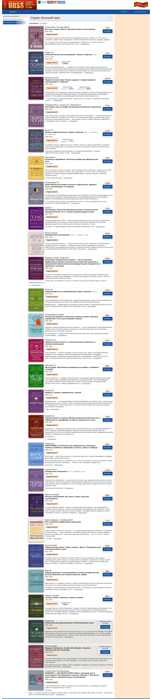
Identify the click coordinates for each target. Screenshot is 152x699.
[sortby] (48, 23)
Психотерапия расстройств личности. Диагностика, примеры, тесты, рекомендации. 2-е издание (71, 186)
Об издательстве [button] (45, 6)
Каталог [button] (13, 12)
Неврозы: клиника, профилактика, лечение (63, 393)
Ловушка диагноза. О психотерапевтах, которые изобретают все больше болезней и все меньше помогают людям (72, 574)
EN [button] (51, 2)
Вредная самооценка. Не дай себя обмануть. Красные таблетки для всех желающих (67, 649)
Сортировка (33, 23)
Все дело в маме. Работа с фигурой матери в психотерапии (70, 29)
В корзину (107, 31)
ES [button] (48, 2)
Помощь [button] (124, 12)
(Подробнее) (85, 44)
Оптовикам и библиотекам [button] (120, 6)
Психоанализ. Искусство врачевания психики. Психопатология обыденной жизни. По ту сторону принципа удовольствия (71, 211)
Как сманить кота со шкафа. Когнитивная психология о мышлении (73, 107)
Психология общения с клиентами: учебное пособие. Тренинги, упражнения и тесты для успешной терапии (71, 318)
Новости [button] (78, 6)
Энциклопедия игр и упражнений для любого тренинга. (71, 292)
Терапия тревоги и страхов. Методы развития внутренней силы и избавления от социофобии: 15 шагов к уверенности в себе (72, 419)
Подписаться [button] (68, 6)
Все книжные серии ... (12, 22)
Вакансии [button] (88, 6)
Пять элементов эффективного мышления (63, 522)
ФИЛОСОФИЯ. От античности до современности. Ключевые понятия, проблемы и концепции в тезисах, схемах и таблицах (71, 447)
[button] (54, 2)
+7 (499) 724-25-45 (73, 2)
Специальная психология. (65, 471)
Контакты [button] (57, 6)
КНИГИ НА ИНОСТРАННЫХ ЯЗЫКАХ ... (13, 19)
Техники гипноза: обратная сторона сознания (64, 597)
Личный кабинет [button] (140, 12)
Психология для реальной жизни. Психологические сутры (69, 623)
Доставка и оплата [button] (101, 6)
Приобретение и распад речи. (67, 235)
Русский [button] (43, 2)
